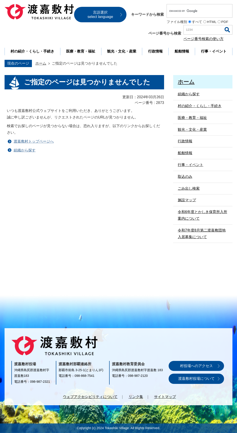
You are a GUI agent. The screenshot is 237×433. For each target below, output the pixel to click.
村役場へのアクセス (196, 366)
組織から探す (25, 150)
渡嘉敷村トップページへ (34, 141)
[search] (194, 11)
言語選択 (100, 14)
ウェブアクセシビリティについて (90, 397)
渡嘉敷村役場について (196, 378)
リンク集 (136, 397)
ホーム (40, 63)
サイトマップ (165, 397)
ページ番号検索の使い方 (203, 39)
